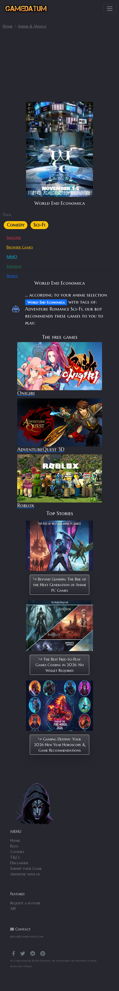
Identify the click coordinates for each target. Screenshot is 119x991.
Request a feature (25, 903)
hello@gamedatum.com (26, 936)
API (13, 908)
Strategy (14, 266)
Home (8, 26)
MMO (12, 256)
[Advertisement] (59, 67)
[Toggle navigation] (109, 8)
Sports (12, 275)
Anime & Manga (32, 26)
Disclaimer (19, 862)
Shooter (14, 237)
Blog (14, 846)
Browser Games (20, 247)
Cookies (17, 851)
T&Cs (15, 857)
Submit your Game (26, 868)
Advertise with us (25, 874)
